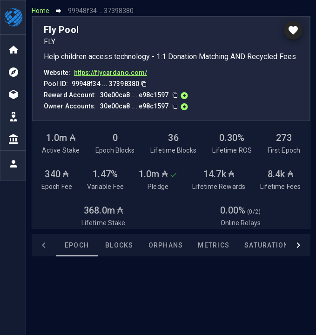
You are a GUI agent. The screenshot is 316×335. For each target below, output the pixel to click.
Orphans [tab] (165, 245)
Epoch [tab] (77, 245)
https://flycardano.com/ (110, 72)
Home (40, 10)
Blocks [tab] (119, 245)
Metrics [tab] (213, 245)
